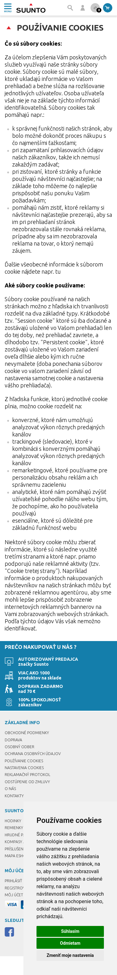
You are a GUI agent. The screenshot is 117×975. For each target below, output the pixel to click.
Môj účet (14, 895)
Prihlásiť (13, 881)
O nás (10, 789)
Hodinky (13, 821)
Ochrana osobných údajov (33, 754)
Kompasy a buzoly (23, 842)
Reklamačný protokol (27, 775)
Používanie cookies (24, 761)
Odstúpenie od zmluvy (27, 782)
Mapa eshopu (18, 856)
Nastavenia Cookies (24, 768)
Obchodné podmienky (27, 733)
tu (58, 271)
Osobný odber (19, 747)
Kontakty (14, 796)
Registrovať (17, 888)
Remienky (14, 828)
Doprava (13, 740)
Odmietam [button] (70, 943)
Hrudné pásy (17, 835)
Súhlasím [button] (70, 931)
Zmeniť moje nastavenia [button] (70, 955)
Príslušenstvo (19, 849)
